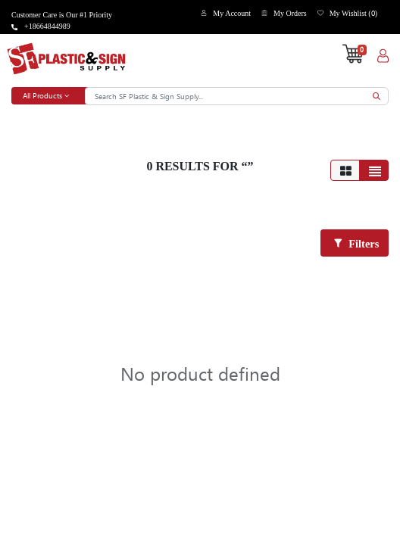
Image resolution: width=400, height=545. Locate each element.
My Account (232, 13)
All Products (46, 95)
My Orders (290, 13)
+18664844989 (47, 26)
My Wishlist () (353, 13)
